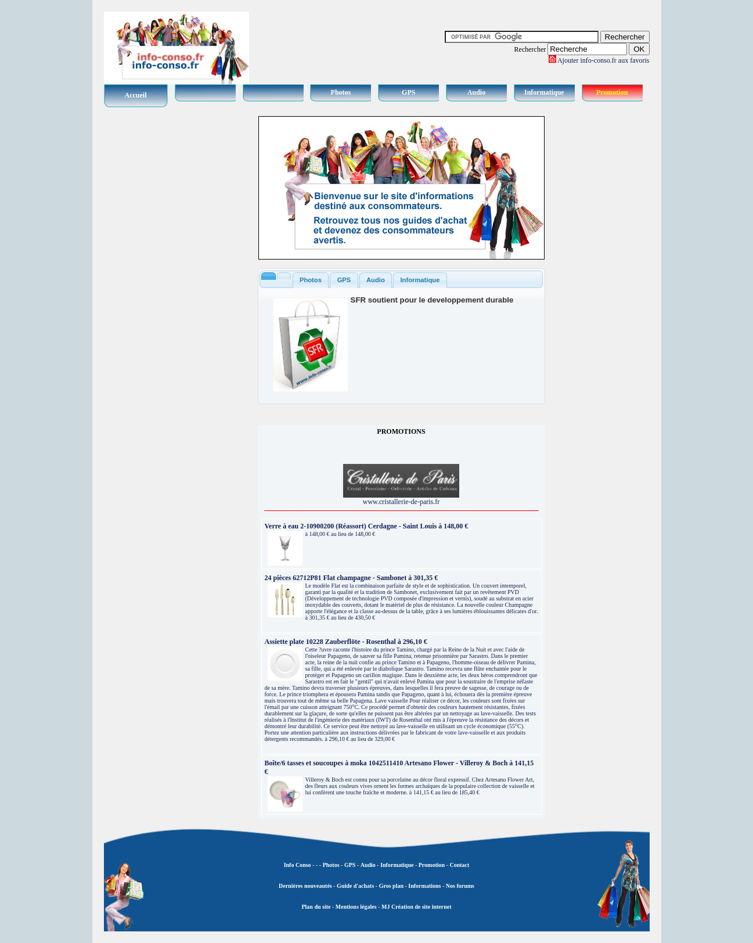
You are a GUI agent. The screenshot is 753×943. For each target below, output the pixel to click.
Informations (424, 886)
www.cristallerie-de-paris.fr (401, 498)
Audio (476, 92)
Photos (341, 92)
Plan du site (315, 907)
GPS (408, 92)
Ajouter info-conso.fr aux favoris (603, 60)
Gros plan (391, 886)
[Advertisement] (603, 290)
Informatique (544, 92)
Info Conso (297, 865)
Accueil (136, 95)
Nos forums (460, 886)
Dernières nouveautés (305, 886)
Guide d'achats (355, 886)
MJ (385, 907)
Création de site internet (420, 907)
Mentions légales (356, 907)
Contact (459, 865)
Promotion (612, 92)
